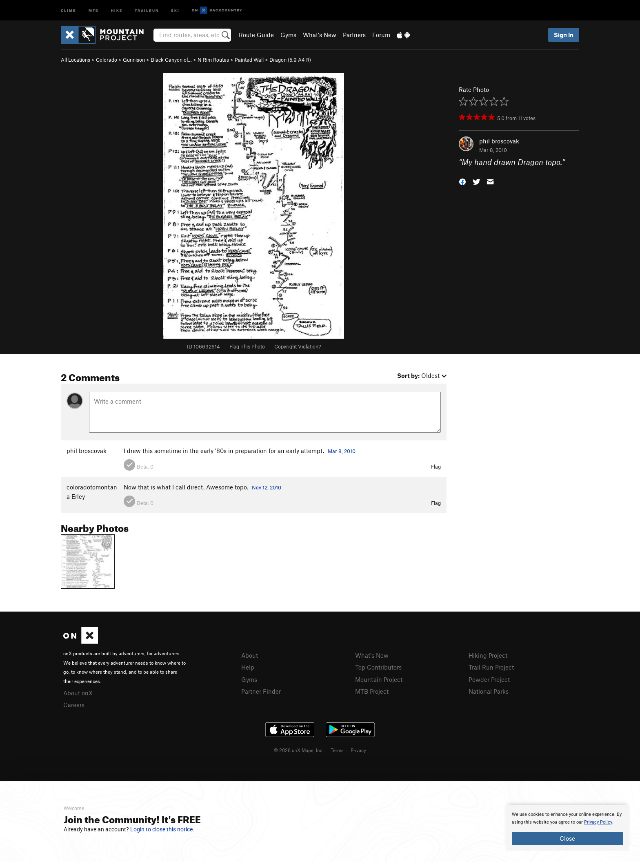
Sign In (563, 34)
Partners (354, 34)
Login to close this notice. (162, 829)
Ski (175, 10)
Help (247, 667)
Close (567, 838)
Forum (381, 34)
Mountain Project (378, 679)
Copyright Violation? (297, 346)
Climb (68, 10)
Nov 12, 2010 (266, 487)
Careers (73, 704)
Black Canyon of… (171, 59)
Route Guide (256, 34)
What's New (319, 34)
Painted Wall (249, 59)
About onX (78, 693)
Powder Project (489, 679)
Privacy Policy (598, 822)
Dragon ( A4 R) (290, 59)
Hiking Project (488, 655)
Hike (116, 10)
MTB (94, 10)
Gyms (288, 34)
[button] (462, 181)
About (249, 655)
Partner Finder (261, 691)
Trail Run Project (491, 667)
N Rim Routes (213, 59)
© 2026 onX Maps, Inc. (299, 750)
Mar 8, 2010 (342, 451)
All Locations (75, 59)
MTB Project (372, 691)
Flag (436, 466)
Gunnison (134, 59)
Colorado (106, 59)
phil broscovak (499, 141)
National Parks (489, 691)
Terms (337, 750)
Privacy (358, 750)
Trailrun (147, 10)
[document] (567, 828)
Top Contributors (378, 667)
